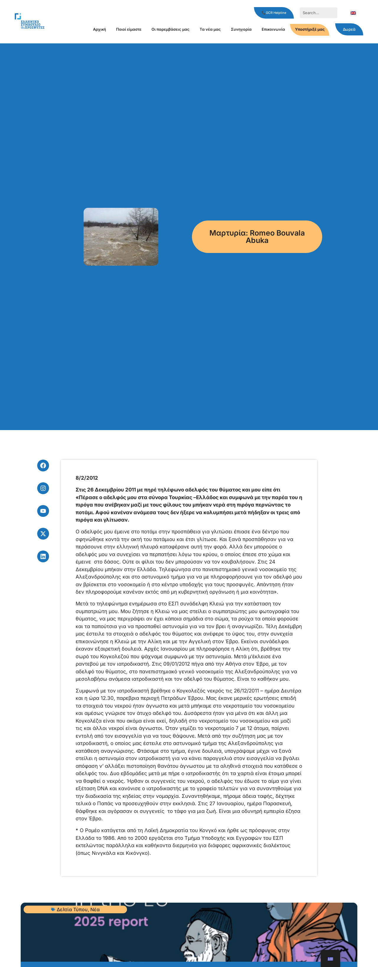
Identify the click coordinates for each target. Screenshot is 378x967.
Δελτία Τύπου (72, 909)
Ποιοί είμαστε (128, 29)
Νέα (95, 909)
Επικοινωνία (273, 29)
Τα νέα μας (210, 29)
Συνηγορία (241, 29)
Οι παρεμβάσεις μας (170, 29)
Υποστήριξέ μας (310, 29)
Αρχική (99, 29)
